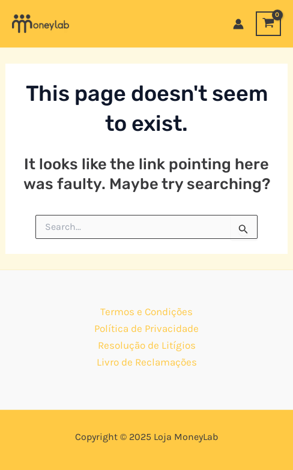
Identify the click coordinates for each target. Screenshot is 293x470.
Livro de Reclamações (147, 362)
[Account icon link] (238, 24)
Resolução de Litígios (147, 345)
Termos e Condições (146, 312)
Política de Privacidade (146, 328)
